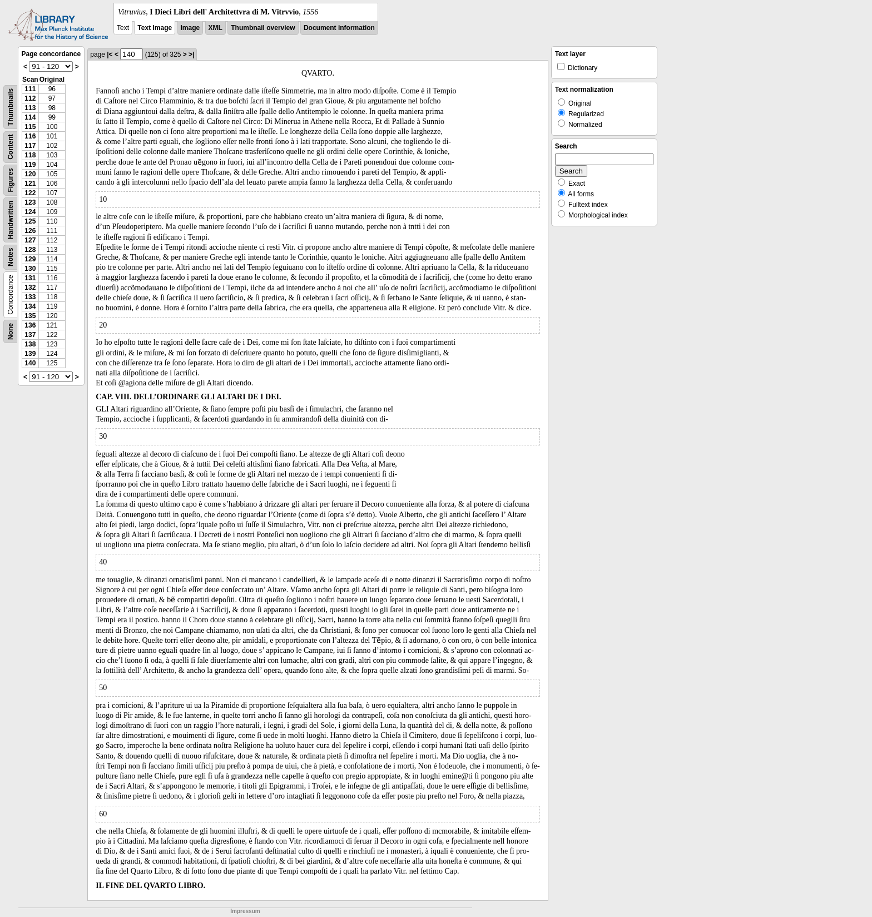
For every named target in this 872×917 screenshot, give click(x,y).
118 (30, 155)
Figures (10, 180)
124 (30, 212)
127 (30, 240)
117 (30, 146)
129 (30, 259)
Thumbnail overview (263, 28)
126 (30, 231)
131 (30, 278)
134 (30, 306)
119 (30, 164)
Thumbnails (10, 107)
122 (30, 193)
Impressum (245, 911)
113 (30, 108)
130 (30, 268)
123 (30, 202)
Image (190, 28)
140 (30, 363)
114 (30, 117)
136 (30, 325)
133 (30, 297)
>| (191, 54)
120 (30, 174)
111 (30, 89)
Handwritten (10, 220)
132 (30, 287)
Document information (339, 28)
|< (109, 54)
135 (30, 316)
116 (30, 136)
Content (10, 147)
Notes (10, 257)
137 (30, 335)
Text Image (154, 28)
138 (30, 344)
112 (30, 98)
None (10, 331)
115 (30, 127)
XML (215, 28)
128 (30, 250)
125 (30, 221)
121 (30, 183)
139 (30, 354)
